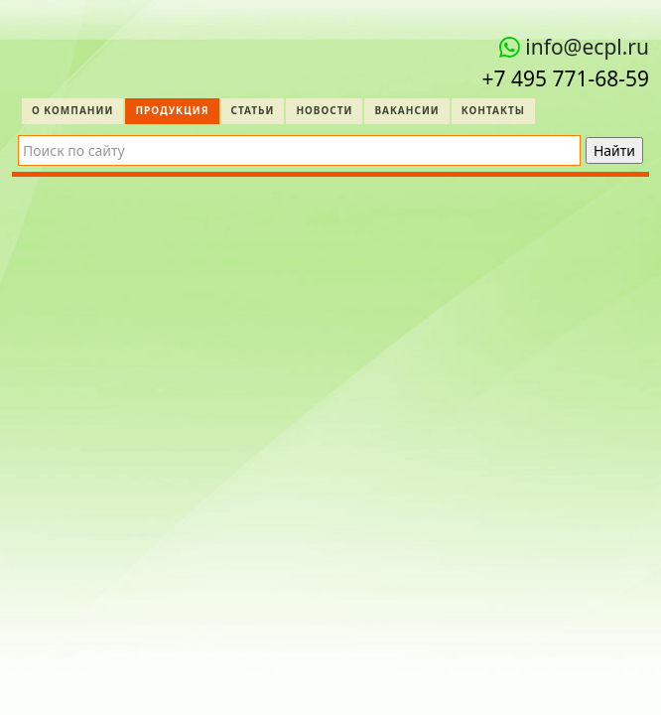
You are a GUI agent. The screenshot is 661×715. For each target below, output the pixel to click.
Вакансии (406, 110)
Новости (324, 110)
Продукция (171, 110)
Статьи (253, 110)
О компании (72, 110)
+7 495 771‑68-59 (565, 78)
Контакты (493, 110)
